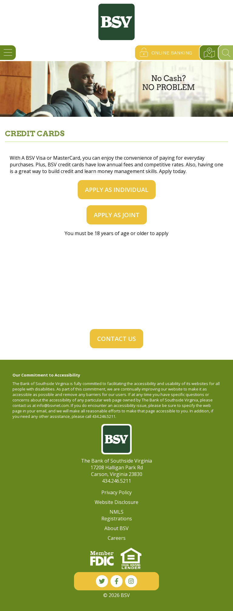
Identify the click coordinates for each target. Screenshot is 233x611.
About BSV (116, 528)
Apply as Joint (117, 215)
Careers (117, 538)
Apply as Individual (116, 190)
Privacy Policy (116, 492)
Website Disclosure (116, 502)
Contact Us (116, 339)
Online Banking (164, 53)
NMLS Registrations (116, 515)
